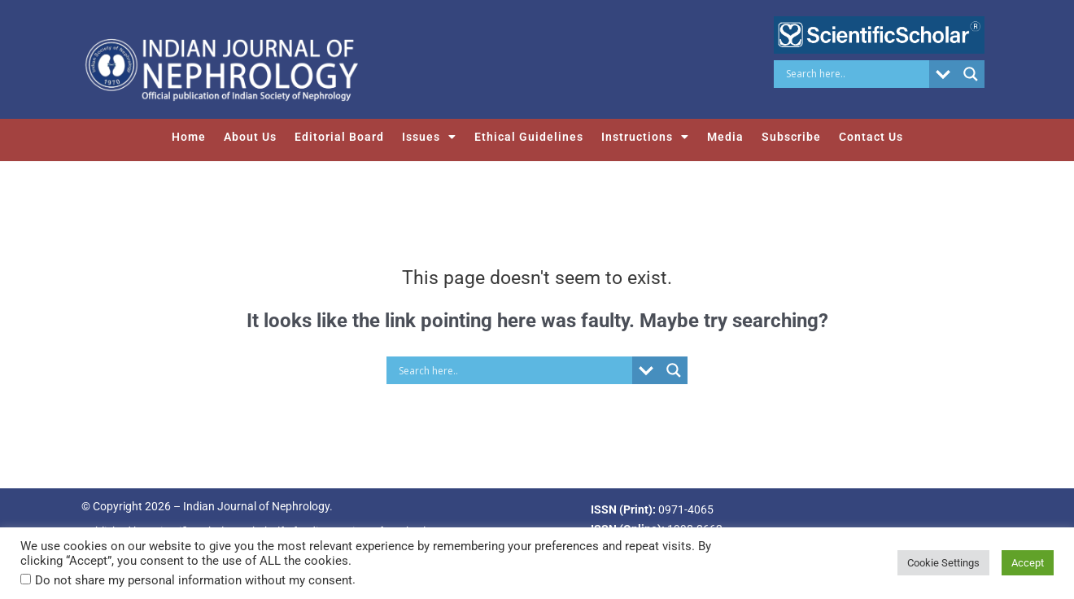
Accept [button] (1027, 563)
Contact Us (871, 136)
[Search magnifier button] (970, 74)
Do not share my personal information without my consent (193, 580)
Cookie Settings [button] (943, 563)
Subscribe (791, 136)
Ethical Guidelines (528, 136)
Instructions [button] (645, 137)
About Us (250, 136)
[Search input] (855, 74)
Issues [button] (429, 137)
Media (725, 136)
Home (189, 136)
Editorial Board (339, 136)
